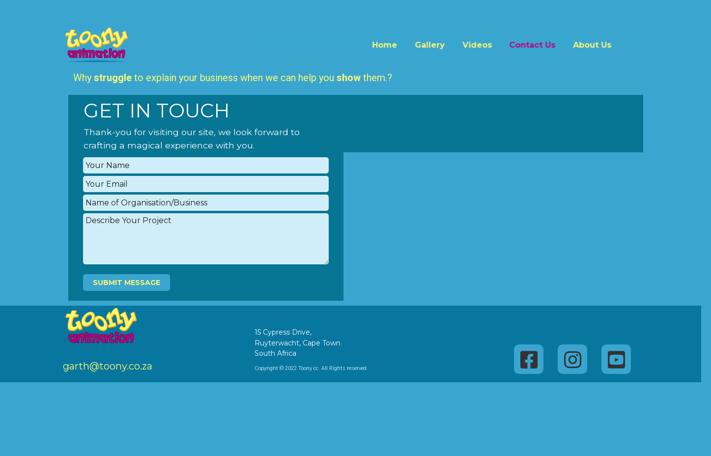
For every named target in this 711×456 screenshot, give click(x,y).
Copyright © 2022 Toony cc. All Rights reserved (293, 368)
